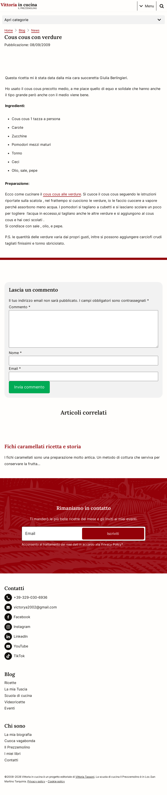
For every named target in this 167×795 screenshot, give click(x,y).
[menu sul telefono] (146, 6)
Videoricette (14, 702)
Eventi (9, 708)
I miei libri (12, 753)
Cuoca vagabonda (19, 740)
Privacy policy (36, 781)
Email (15, 368)
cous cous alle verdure (62, 194)
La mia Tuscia (15, 689)
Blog (22, 30)
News (35, 30)
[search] (161, 6)
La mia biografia (18, 734)
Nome (15, 353)
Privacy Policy (111, 544)
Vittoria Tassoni (84, 776)
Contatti (11, 760)
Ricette (10, 682)
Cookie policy (56, 781)
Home (8, 30)
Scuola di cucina (18, 695)
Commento (19, 307)
